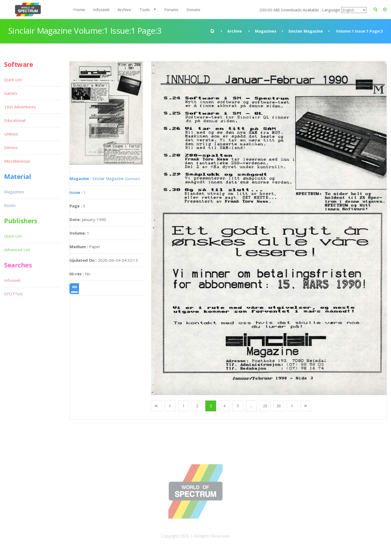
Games (10, 93)
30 (278, 405)
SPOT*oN (13, 294)
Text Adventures (20, 106)
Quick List (13, 79)
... (251, 405)
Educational (14, 120)
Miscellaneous (17, 161)
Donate (193, 9)
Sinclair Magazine (305, 31)
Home (79, 9)
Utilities (11, 134)
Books (10, 205)
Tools (144, 9)
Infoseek (101, 9)
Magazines (265, 31)
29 (265, 405)
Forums (171, 9)
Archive (124, 9)
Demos (11, 147)
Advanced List (17, 249)
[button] (385, 9)
